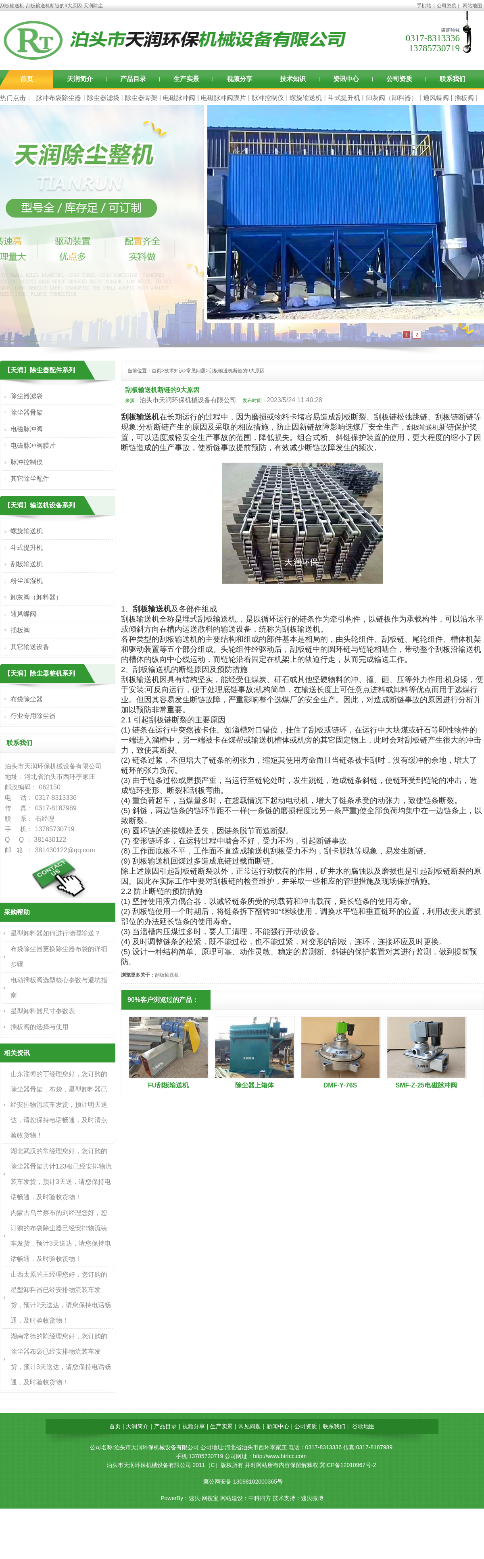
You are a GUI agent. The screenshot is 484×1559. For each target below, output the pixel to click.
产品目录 (133, 78)
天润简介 (80, 78)
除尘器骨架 (141, 97)
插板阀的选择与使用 (39, 1026)
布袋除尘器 (26, 699)
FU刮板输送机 (168, 1085)
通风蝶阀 (436, 97)
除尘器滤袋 (103, 97)
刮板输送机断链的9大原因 (237, 371)
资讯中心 (346, 78)
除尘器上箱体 (254, 1085)
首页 (26, 78)
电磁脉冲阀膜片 (223, 97)
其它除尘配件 (29, 478)
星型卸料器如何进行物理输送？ (55, 933)
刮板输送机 (423, 427)
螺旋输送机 (306, 97)
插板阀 (464, 97)
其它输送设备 (29, 646)
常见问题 (196, 371)
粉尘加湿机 (26, 580)
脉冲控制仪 (268, 97)
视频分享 (239, 78)
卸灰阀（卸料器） (391, 97)
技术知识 (293, 78)
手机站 (424, 5)
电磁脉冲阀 (179, 97)
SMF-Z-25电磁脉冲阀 (426, 1085)
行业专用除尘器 (33, 715)
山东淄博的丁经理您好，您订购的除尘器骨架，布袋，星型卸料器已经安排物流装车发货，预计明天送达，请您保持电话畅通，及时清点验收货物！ (58, 1105)
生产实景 (186, 78)
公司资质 (446, 5)
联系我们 (452, 78)
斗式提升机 (344, 97)
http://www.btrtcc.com (280, 1456)
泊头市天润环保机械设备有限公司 (188, 400)
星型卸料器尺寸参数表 (42, 1011)
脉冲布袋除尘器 (58, 97)
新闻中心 (278, 1426)
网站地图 (472, 5)
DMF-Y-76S (340, 1085)
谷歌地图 (363, 1426)
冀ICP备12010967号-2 (347, 1465)
